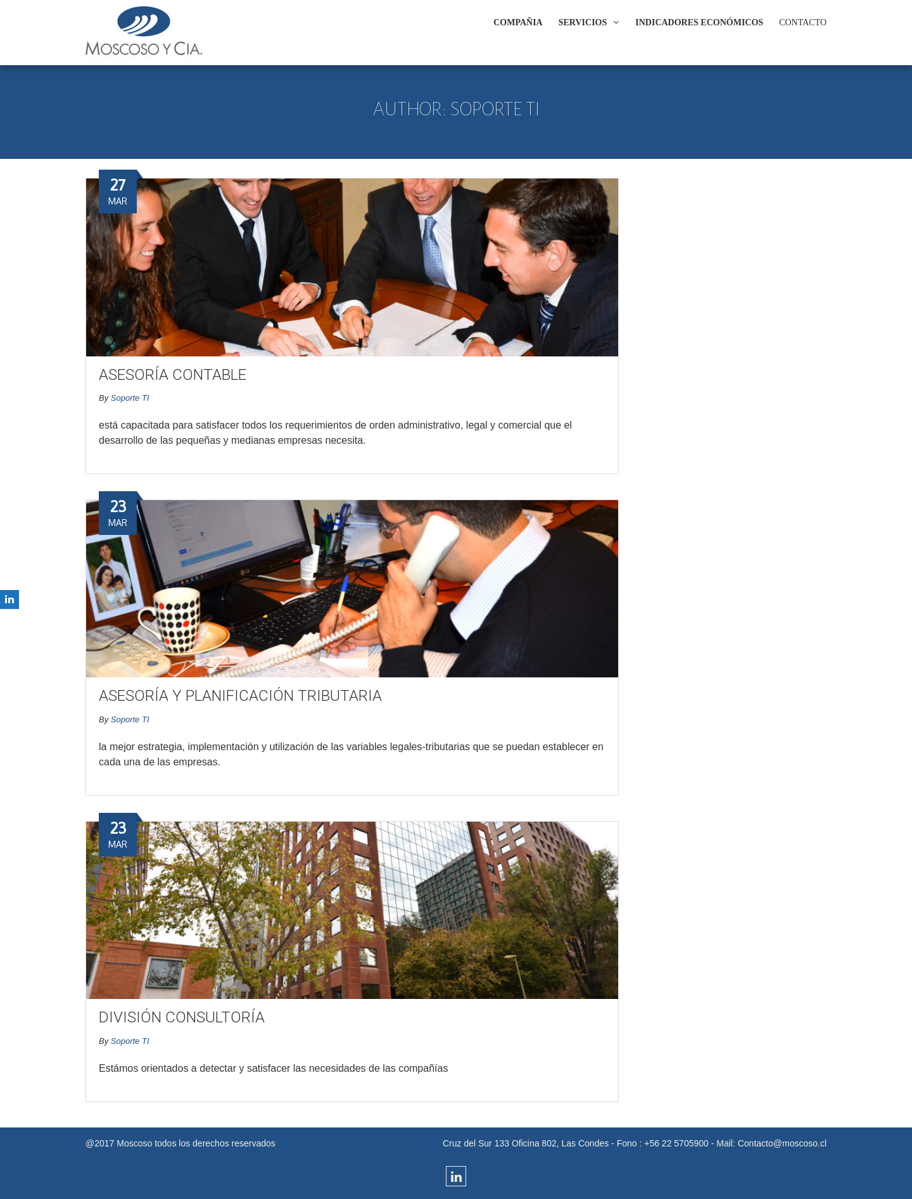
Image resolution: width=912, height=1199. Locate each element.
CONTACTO (802, 22)
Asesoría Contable (172, 375)
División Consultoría (182, 1017)
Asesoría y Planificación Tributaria (240, 696)
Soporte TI (130, 398)
